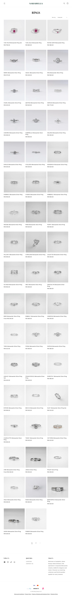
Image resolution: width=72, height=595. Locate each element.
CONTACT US (29, 563)
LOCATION (29, 561)
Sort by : (54, 17)
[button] (4, 3)
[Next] (40, 543)
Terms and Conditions (19, 594)
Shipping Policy (54, 594)
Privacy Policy (28, 594)
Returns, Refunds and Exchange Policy (41, 594)
